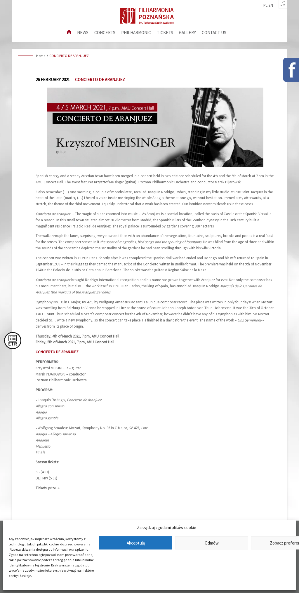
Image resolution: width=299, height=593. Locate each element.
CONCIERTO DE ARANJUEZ (69, 55)
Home (40, 55)
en (271, 5)
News (82, 32)
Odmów (212, 543)
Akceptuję (136, 543)
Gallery (187, 32)
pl (265, 5)
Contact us (214, 32)
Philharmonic (136, 32)
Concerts (104, 32)
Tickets (165, 32)
